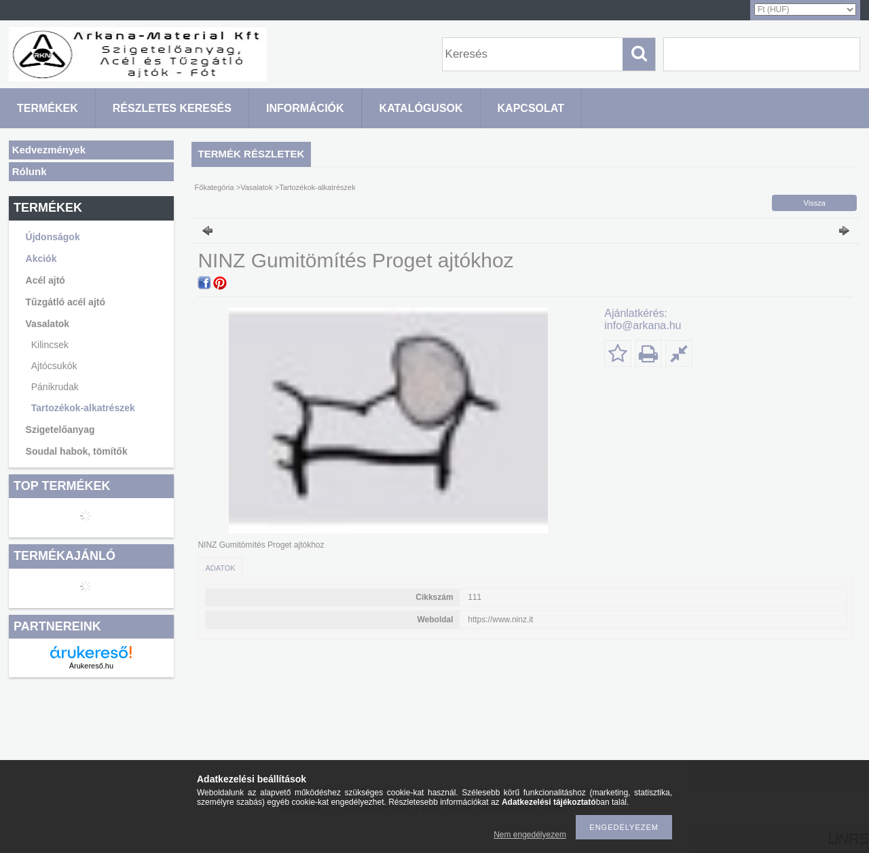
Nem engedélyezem (530, 834)
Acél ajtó (45, 280)
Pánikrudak (55, 386)
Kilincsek (50, 344)
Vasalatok (256, 187)
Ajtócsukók (54, 365)
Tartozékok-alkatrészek (83, 407)
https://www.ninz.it (500, 619)
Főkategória (214, 187)
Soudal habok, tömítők (77, 451)
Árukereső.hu (91, 666)
